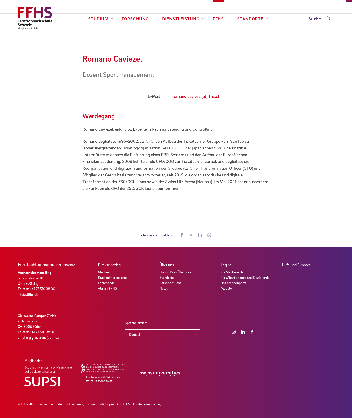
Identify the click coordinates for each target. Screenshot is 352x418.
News (163, 289)
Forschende (106, 283)
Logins (226, 265)
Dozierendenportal (234, 283)
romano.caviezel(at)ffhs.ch (196, 96)
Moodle (226, 289)
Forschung (138, 19)
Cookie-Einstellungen (100, 404)
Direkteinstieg (109, 265)
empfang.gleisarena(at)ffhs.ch (39, 338)
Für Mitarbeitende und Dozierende (245, 278)
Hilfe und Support (296, 265)
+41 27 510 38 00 (42, 289)
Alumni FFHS (107, 289)
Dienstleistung (183, 19)
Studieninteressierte (112, 278)
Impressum (46, 404)
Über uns (166, 265)
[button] (182, 235)
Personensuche (170, 283)
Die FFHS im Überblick (175, 272)
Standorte (252, 19)
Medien (103, 272)
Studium (101, 19)
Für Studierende (232, 272)
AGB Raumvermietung (147, 404)
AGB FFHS (123, 404)
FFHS (221, 19)
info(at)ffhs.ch (28, 294)
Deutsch (135, 335)
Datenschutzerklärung (69, 404)
